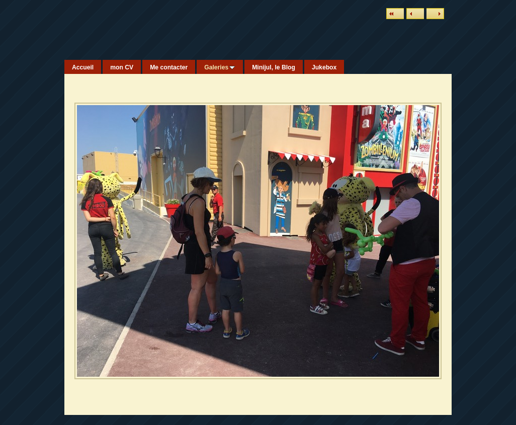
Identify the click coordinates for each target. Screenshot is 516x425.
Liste (395, 13)
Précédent (415, 13)
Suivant (435, 13)
